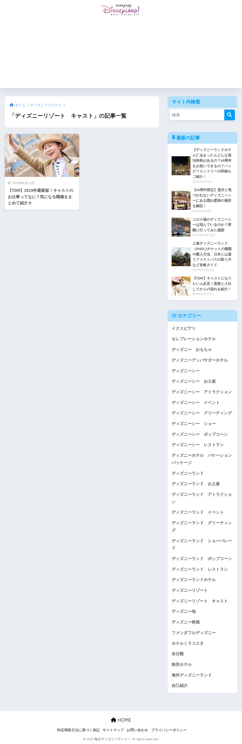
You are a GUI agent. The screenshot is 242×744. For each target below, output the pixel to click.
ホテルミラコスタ (188, 643)
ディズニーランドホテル (194, 580)
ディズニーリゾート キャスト (200, 601)
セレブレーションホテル (194, 339)
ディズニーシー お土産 (194, 381)
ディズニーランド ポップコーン (202, 558)
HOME (121, 720)
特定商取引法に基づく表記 (78, 730)
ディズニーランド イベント (198, 512)
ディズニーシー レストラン (198, 445)
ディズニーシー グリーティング (202, 413)
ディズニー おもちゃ (192, 349)
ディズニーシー (186, 371)
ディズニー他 (184, 611)
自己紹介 (180, 685)
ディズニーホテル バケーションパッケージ (202, 459)
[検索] (229, 115)
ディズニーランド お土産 (196, 484)
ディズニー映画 (186, 622)
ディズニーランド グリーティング (202, 527)
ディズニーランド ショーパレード (202, 545)
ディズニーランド (188, 473)
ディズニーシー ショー (194, 423)
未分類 (178, 654)
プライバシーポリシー (169, 730)
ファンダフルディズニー (194, 633)
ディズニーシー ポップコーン (200, 434)
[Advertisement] (121, 55)
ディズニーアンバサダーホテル (200, 360)
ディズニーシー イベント (196, 402)
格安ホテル (182, 664)
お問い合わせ (137, 730)
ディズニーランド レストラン (200, 569)
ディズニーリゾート (190, 590)
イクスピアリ (184, 328)
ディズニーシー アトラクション (202, 392)
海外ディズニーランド (192, 675)
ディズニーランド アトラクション (202, 498)
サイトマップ (113, 730)
